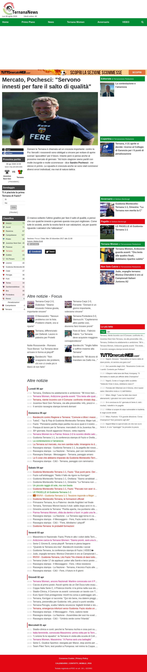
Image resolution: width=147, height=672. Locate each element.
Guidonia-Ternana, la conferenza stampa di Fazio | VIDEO (62, 550)
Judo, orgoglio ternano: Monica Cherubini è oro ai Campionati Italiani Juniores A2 (73, 554)
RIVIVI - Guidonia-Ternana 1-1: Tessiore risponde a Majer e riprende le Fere (73, 495)
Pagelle (105, 221)
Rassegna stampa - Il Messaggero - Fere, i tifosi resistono (62, 564)
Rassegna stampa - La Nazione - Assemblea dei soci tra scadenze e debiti (70, 615)
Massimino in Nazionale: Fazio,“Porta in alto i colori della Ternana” (66, 537)
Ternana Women (109, 244)
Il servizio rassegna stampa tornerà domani (54, 406)
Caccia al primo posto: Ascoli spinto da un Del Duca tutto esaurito (65, 585)
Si (6, 199)
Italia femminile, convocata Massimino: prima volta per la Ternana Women (70, 633)
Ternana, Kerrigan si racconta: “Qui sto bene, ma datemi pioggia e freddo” (70, 598)
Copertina (106, 139)
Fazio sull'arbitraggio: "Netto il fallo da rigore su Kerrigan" (61, 475)
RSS (89, 663)
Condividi (35, 251)
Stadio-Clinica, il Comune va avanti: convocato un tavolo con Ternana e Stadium (73, 591)
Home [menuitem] (5, 22)
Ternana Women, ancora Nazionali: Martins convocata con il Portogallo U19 (71, 581)
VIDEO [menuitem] (125, 22)
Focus (37, 238)
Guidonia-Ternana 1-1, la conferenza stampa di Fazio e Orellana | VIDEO (69, 437)
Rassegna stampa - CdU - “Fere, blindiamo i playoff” (59, 523)
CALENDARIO (61, 663)
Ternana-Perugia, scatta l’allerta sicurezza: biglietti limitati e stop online (68, 605)
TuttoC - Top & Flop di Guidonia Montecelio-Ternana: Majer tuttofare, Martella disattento (76, 420)
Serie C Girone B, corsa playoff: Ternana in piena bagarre (61, 543)
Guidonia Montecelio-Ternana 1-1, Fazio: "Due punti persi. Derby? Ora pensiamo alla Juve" (78, 472)
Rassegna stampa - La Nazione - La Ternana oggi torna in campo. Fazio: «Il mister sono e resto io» (82, 516)
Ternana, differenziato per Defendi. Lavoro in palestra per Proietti (46, 334)
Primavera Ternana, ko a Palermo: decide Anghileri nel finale (63, 502)
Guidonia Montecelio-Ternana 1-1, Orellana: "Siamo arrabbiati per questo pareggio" (74, 479)
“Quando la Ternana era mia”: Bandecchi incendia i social (61, 547)
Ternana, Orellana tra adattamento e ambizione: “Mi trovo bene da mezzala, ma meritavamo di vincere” (84, 393)
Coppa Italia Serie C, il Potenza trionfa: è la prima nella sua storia (65, 588)
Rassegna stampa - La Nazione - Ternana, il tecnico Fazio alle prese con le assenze (75, 567)
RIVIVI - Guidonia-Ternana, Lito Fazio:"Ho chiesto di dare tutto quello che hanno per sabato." (79, 557)
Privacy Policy (82, 658)
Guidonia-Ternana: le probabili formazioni (53, 526)
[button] (13, 207)
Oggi (103, 332)
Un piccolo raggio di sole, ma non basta (53, 485)
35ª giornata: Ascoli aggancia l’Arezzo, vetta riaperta (59, 431)
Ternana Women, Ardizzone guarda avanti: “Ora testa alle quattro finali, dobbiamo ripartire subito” (81, 396)
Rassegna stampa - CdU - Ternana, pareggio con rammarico (63, 461)
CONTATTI (73, 663)
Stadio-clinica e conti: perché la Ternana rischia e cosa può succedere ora (70, 629)
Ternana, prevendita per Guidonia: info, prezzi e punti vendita (63, 601)
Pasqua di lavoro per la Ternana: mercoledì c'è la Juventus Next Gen (67, 427)
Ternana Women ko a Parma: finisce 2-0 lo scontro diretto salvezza (66, 434)
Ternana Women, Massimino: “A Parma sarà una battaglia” (62, 639)
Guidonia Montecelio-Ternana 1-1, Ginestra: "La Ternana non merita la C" (69, 482)
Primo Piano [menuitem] (28, 22)
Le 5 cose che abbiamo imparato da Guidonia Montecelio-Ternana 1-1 (68, 458)
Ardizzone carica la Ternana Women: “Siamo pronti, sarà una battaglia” (68, 540)
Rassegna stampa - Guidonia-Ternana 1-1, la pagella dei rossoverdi (67, 447)
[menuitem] (142, 22)
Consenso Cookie (66, 658)
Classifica (8, 218)
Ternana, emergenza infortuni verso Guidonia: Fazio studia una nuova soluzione (73, 608)
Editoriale (106, 79)
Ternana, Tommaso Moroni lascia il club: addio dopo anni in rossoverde (68, 506)
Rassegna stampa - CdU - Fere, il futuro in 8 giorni (58, 570)
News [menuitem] (51, 22)
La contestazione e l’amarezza (48, 441)
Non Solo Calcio (109, 266)
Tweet (50, 251)
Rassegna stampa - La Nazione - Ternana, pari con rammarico (64, 451)
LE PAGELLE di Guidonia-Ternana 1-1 (52, 492)
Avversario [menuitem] (103, 22)
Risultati (13, 212)
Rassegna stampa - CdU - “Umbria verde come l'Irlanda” (61, 618)
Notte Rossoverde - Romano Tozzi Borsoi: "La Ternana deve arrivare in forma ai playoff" (42, 348)
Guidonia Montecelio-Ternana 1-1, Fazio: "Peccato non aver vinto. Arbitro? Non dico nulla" (78, 489)
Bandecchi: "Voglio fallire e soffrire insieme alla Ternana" (85, 348)
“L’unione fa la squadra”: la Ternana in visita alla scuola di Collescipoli (67, 636)
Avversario (107, 199)
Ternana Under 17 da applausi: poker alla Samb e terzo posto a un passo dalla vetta (75, 560)
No (6, 203)
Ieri (108, 332)
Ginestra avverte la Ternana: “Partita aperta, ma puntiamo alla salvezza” (69, 509)
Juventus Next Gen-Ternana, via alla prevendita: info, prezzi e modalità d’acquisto (74, 403)
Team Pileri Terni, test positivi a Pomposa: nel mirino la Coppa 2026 (66, 646)
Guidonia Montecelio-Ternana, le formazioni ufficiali (58, 499)
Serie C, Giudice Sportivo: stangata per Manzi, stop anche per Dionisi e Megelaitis (74, 643)
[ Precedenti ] (13, 182)
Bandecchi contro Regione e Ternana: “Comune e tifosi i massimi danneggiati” (72, 417)
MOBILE (82, 663)
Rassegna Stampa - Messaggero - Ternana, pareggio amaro (63, 454)
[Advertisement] (73, 47)
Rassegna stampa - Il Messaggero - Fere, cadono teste (60, 612)
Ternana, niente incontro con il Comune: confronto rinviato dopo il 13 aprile (70, 400)
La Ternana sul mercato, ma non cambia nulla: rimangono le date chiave (69, 444)
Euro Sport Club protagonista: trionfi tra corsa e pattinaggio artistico (66, 595)
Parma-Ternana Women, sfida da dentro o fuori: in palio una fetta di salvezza (71, 512)
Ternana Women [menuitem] (75, 22)
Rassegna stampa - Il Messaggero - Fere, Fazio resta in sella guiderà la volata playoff (76, 519)
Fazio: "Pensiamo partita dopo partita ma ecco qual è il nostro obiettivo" (68, 424)
